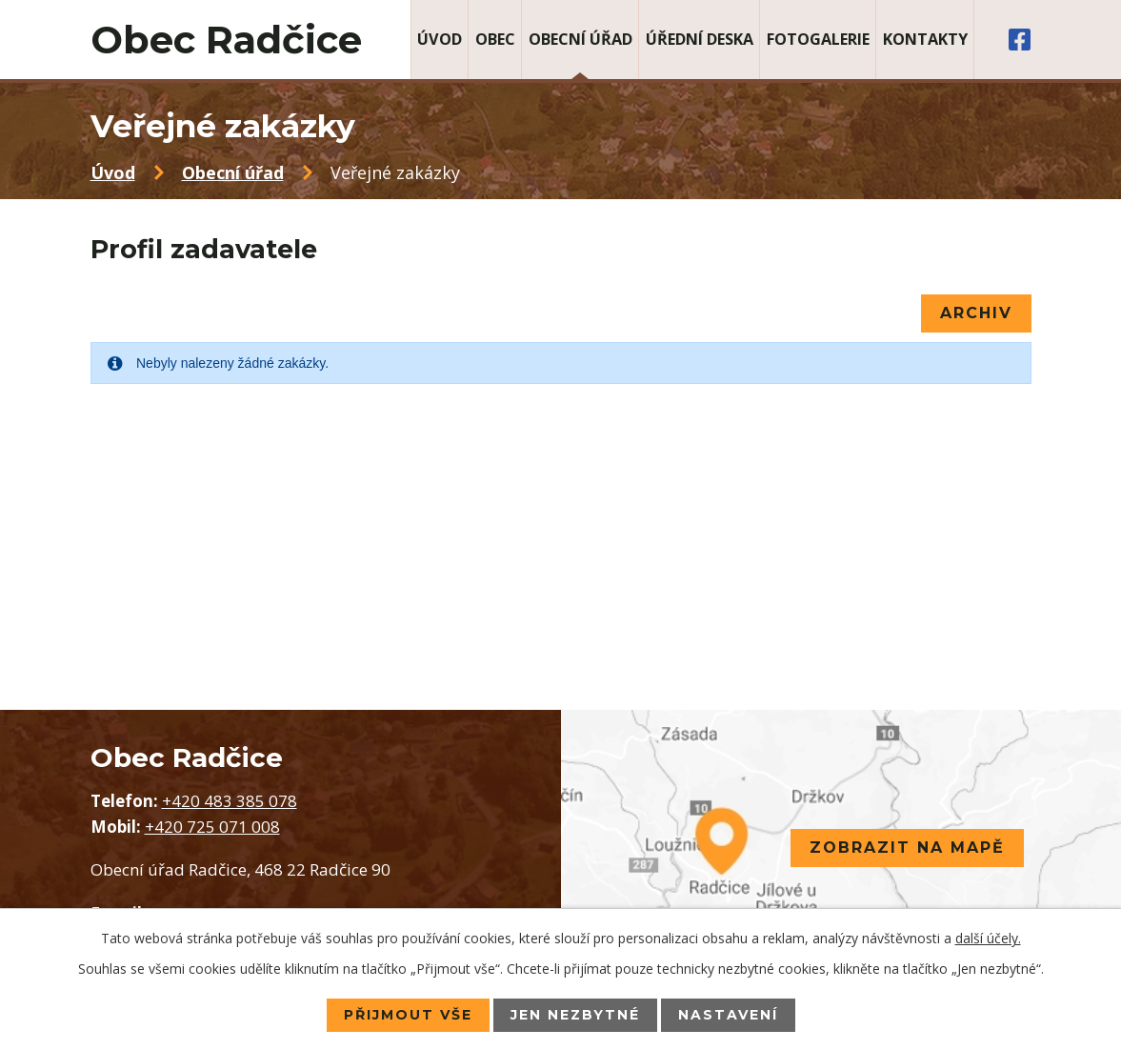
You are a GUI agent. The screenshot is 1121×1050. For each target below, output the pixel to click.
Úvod (439, 39)
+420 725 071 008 (212, 827)
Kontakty (925, 39)
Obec (495, 39)
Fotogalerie (818, 39)
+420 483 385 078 (229, 801)
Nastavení (728, 1014)
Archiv (976, 313)
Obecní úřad (580, 39)
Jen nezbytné (575, 1014)
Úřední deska (699, 39)
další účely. (988, 938)
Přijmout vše (408, 1014)
